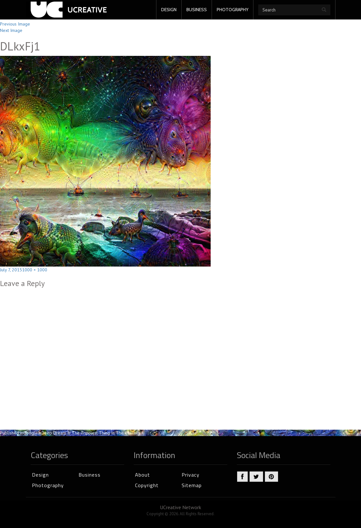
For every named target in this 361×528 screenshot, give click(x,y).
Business (90, 475)
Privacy (190, 475)
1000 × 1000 (34, 270)
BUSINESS (196, 9)
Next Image (11, 30)
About (142, 475)
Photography (48, 485)
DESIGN (169, 9)
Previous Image (15, 24)
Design (40, 475)
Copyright (147, 485)
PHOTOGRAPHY (232, 9)
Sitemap (192, 485)
